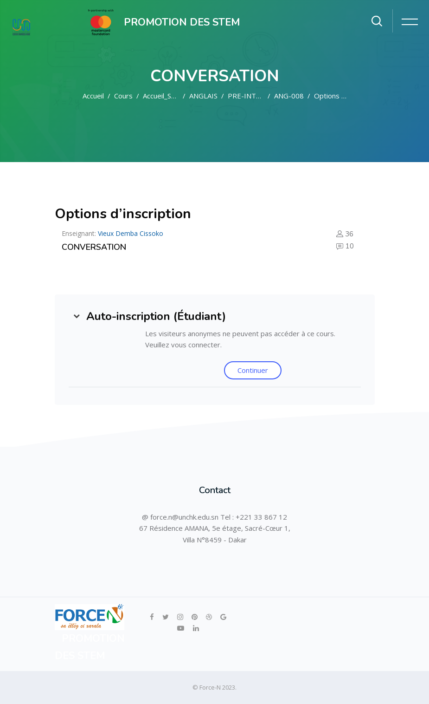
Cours (123, 95)
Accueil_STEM (164, 95)
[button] (76, 316)
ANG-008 (289, 95)
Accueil (93, 95)
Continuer (252, 370)
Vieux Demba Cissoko (130, 233)
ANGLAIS (203, 95)
